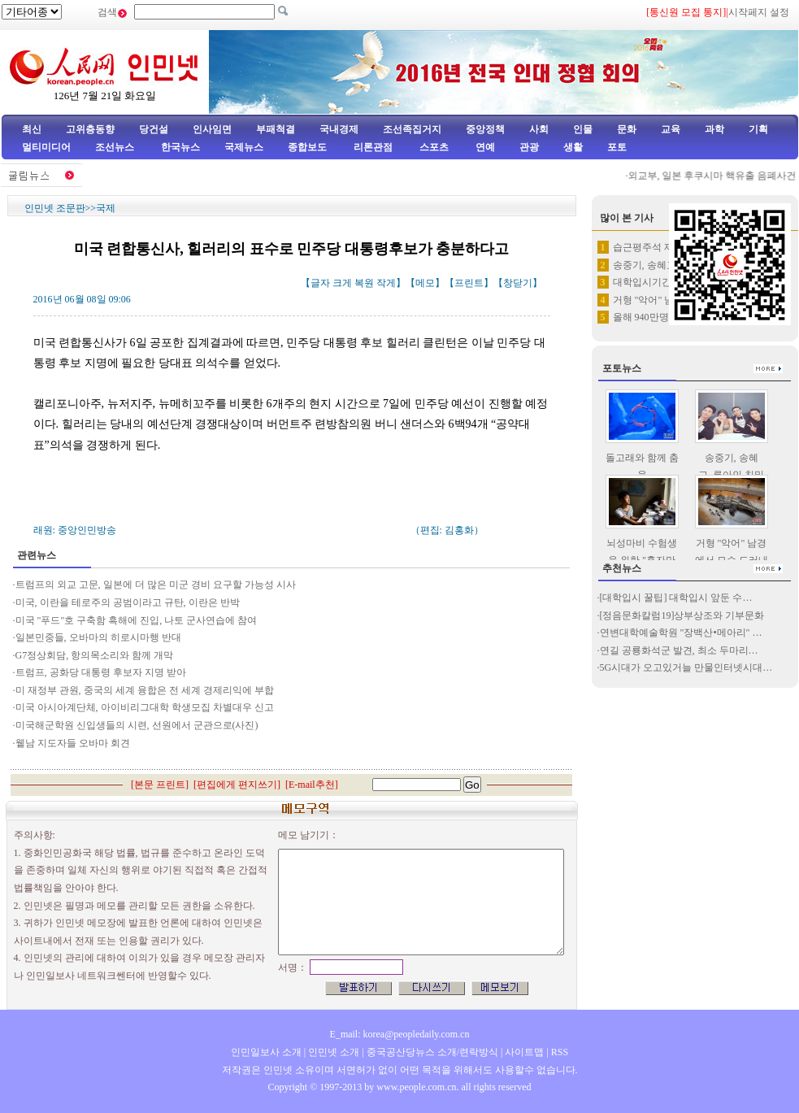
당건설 (153, 129)
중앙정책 (485, 129)
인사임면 (212, 129)
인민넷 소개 (332, 1052)
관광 (529, 147)
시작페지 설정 (758, 12)
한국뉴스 (180, 147)
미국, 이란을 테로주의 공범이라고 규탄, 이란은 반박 (127, 602)
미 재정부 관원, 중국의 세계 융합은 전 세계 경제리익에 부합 (144, 690)
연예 (484, 147)
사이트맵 (524, 1052)
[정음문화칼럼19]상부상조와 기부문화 (682, 615)
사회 (539, 129)
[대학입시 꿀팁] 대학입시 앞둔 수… (676, 597)
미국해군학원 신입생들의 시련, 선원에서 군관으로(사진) (136, 725)
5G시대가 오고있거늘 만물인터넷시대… (686, 667)
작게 (386, 283)
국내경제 (338, 129)
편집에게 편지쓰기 (237, 784)
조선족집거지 (412, 129)
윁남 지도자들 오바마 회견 (72, 743)
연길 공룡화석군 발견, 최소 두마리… (679, 650)
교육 (670, 129)
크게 (342, 283)
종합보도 (307, 147)
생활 (573, 147)
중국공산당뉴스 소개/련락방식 (432, 1052)
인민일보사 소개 (266, 1052)
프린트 (469, 283)
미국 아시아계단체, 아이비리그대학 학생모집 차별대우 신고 (144, 707)
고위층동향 (90, 129)
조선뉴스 (116, 147)
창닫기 (517, 283)
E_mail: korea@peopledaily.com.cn (400, 1034)
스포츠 (433, 147)
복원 (364, 283)
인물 (583, 129)
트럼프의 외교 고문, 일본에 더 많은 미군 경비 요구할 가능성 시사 (155, 584)
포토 (617, 147)
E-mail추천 (312, 784)
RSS (559, 1052)
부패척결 (275, 129)
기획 (758, 129)
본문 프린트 (159, 784)
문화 (626, 129)
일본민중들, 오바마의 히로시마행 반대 (98, 637)
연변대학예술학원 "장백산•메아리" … (681, 632)
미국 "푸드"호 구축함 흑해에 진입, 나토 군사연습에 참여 (136, 620)
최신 (31, 129)
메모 (425, 283)
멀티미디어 (46, 147)
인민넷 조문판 (54, 208)
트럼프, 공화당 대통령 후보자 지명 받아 (100, 672)
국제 (105, 208)
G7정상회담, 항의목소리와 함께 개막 (94, 655)
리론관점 (373, 147)
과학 (714, 129)
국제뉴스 (243, 147)
